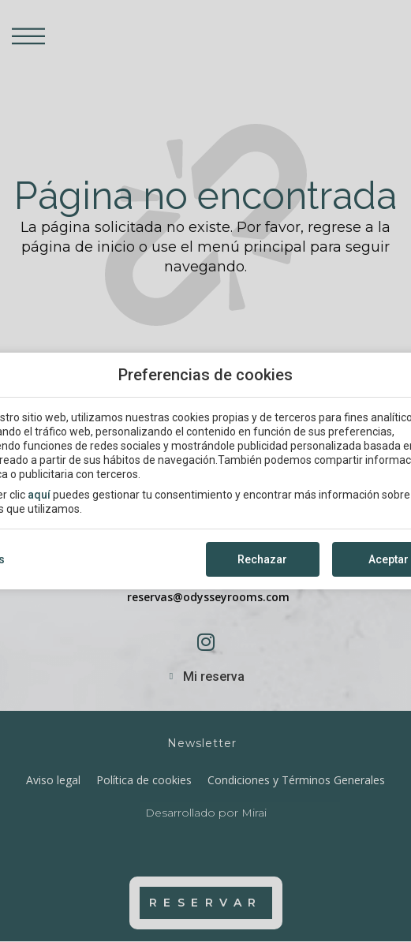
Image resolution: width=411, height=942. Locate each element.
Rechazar (262, 559)
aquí (39, 494)
